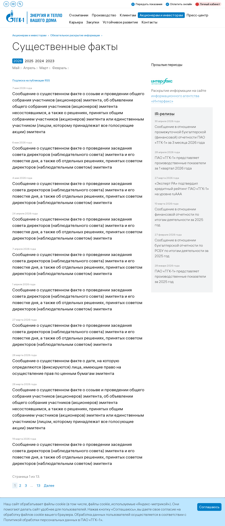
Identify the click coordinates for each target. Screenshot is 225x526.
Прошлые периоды (166, 64)
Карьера (76, 22)
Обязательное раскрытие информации (75, 35)
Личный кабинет (210, 4)
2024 (39, 61)
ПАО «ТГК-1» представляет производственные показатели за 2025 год (180, 276)
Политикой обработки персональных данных (40, 520)
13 (38, 485)
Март (44, 68)
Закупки (92, 22)
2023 (50, 61)
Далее (49, 485)
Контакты (149, 22)
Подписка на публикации (28, 80)
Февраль (60, 68)
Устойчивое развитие (120, 22)
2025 (29, 61)
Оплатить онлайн (181, 4)
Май (16, 68)
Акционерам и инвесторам (161, 15)
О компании (78, 15)
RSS (47, 80)
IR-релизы (165, 113)
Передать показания (149, 4)
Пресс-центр (197, 15)
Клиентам (128, 15)
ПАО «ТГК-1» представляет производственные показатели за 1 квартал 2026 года (180, 162)
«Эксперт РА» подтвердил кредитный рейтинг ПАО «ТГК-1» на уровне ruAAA (182, 188)
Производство (104, 15)
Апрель (29, 68)
